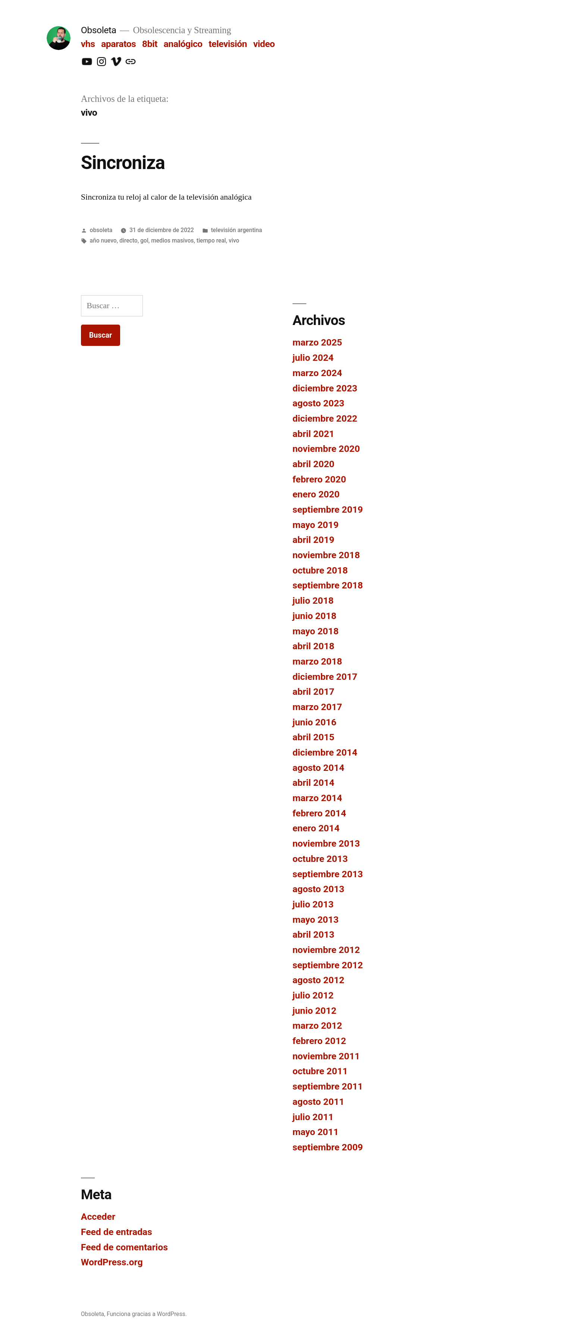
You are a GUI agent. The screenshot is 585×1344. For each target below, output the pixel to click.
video (264, 43)
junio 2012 (314, 1010)
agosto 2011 (318, 1101)
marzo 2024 (317, 373)
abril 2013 (313, 934)
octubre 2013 (320, 858)
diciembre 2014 (324, 752)
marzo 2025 (317, 342)
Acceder (98, 1216)
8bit (149, 43)
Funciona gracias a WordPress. (147, 1314)
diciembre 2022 (324, 418)
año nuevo (103, 240)
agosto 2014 (318, 767)
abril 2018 (313, 646)
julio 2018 (313, 600)
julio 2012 (313, 995)
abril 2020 (313, 464)
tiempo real (211, 240)
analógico (183, 43)
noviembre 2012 (326, 949)
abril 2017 (313, 691)
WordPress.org (112, 1262)
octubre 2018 (320, 570)
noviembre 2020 (326, 448)
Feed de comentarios (124, 1247)
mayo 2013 (315, 919)
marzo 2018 (317, 661)
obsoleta (101, 230)
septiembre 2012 (327, 965)
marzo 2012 (317, 1025)
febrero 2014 (319, 813)
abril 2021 (313, 433)
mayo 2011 (315, 1131)
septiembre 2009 (327, 1147)
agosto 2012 (318, 980)
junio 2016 (314, 722)
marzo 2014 (317, 798)
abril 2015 (313, 737)
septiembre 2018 (327, 585)
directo (128, 240)
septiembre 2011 (327, 1086)
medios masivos (172, 240)
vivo (234, 240)
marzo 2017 (317, 706)
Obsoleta (98, 30)
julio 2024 (313, 357)
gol (144, 240)
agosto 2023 (318, 403)
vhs (88, 43)
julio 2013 (313, 904)
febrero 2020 (319, 479)
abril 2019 (313, 539)
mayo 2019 (315, 524)
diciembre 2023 (324, 388)
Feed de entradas (116, 1231)
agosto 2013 (318, 889)
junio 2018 (314, 615)
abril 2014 (313, 782)
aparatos (118, 43)
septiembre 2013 (327, 874)
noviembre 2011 (326, 1056)
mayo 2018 (315, 631)
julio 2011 (313, 1117)
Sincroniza (123, 163)
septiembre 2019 (327, 509)
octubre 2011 (320, 1071)
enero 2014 (316, 828)
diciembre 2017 (324, 676)
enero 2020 (316, 494)
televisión (228, 43)
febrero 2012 (319, 1040)
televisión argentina (236, 230)
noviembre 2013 (326, 843)
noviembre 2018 (326, 555)
